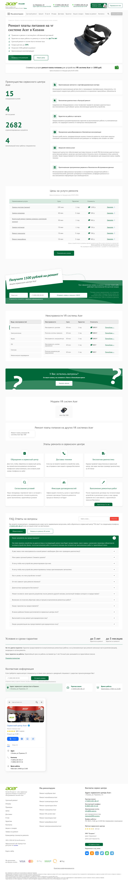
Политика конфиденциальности (64, 868)
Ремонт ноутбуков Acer (48, 793)
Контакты (101, 14)
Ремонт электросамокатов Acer (50, 826)
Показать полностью (13, 658)
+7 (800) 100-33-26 (81, 5)
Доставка (61, 14)
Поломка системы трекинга (53, 333)
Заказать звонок (64, 383)
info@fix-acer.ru (90, 811)
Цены (41, 14)
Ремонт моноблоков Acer (48, 797)
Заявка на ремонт (90, 14)
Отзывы (54, 14)
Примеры (9, 807)
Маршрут (12, 739)
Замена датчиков (18, 227)
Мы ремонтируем (15, 14)
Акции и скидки (78, 14)
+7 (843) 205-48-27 (62, 5)
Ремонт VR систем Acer (47, 814)
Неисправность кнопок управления (52, 345)
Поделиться (87, 853)
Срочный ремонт (31, 14)
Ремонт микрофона (19, 239)
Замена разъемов (18, 213)
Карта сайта (10, 851)
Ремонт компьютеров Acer (49, 801)
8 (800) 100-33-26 (91, 806)
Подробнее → (109, 327)
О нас (47, 14)
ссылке (16, 845)
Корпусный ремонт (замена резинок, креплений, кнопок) (29, 220)
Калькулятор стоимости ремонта (17, 835)
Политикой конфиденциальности (47, 681)
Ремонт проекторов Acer (48, 805)
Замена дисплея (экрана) (21, 207)
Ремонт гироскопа (18, 233)
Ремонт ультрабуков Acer (48, 822)
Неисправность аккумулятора (54, 338)
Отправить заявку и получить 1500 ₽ (68, 295)
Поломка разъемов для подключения (52, 352)
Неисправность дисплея (52, 327)
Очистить (114, 519)
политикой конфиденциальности (34, 299)
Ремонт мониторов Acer (48, 818)
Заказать (111, 207)
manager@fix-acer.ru (92, 816)
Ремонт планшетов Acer (48, 810)
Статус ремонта (117, 14)
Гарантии (68, 14)
